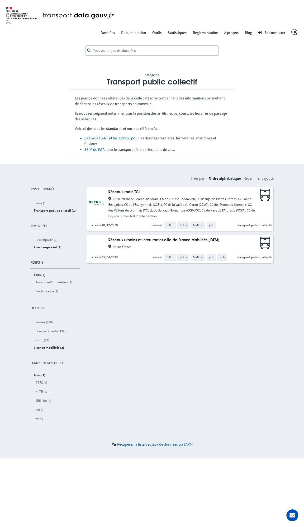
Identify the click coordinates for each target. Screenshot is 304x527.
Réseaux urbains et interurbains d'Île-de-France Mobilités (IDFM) (163, 240)
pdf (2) (39, 410)
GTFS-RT (101, 138)
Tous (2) (41, 203)
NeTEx (118, 138)
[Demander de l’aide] (292, 515)
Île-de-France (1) (46, 291)
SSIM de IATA (94, 149)
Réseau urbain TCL (124, 192)
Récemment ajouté (259, 178)
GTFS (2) (41, 382)
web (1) (40, 419)
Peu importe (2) (46, 240)
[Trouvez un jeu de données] (152, 50)
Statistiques (177, 32)
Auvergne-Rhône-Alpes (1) (53, 282)
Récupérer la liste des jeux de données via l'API (154, 444)
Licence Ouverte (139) (50, 331)
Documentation (133, 32)
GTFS (88, 138)
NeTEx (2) (41, 391)
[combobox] (152, 50)
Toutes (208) (44, 322)
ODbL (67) (42, 340)
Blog (248, 32)
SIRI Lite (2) (43, 401)
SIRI (127, 138)
